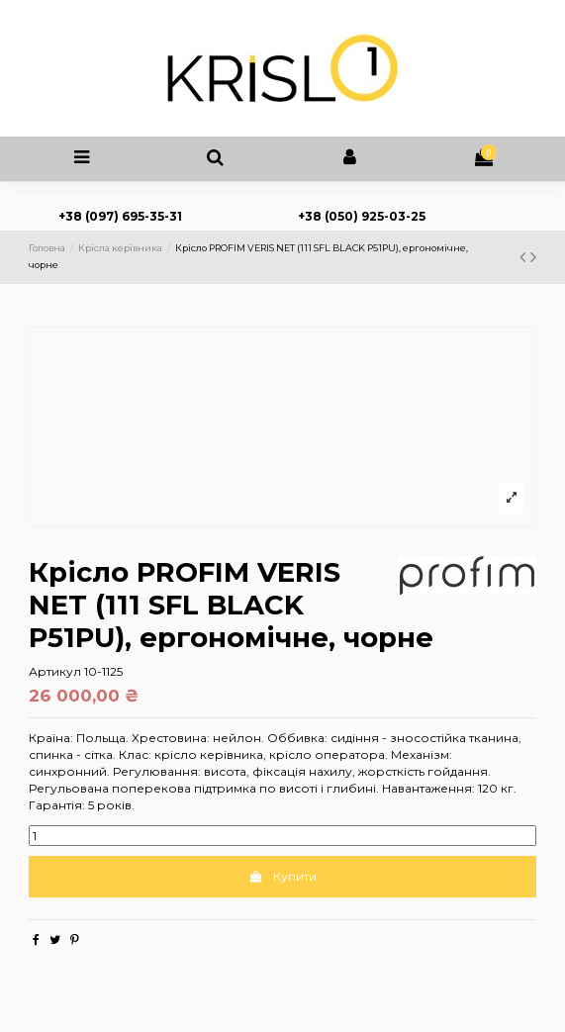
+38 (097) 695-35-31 (120, 216)
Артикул (55, 671)
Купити (282, 876)
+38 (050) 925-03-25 (361, 216)
